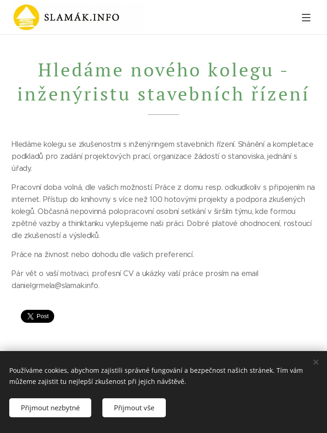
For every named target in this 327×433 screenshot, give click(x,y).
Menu (306, 17)
